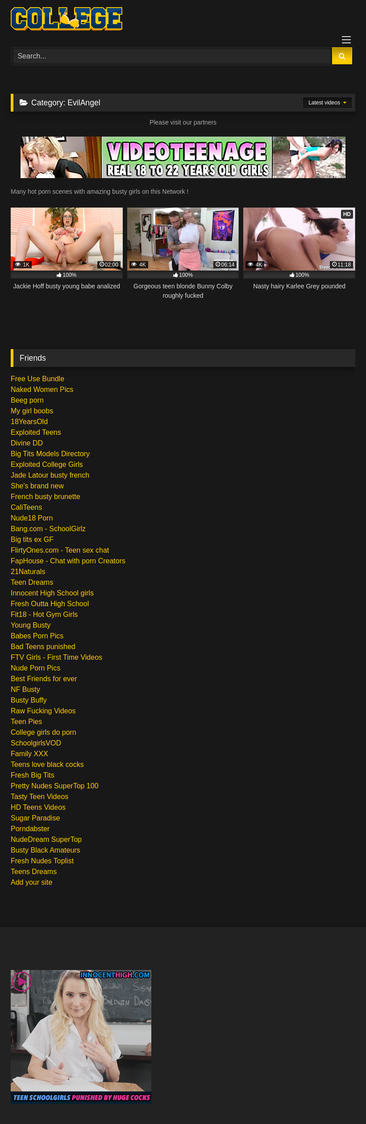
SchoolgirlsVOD (36, 743)
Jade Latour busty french (50, 475)
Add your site (31, 882)
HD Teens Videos (38, 807)
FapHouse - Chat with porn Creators (68, 561)
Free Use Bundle (37, 379)
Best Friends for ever (44, 679)
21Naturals (28, 571)
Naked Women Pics (42, 389)
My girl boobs (32, 411)
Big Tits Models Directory (50, 454)
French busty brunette (45, 496)
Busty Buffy (29, 700)
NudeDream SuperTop (46, 839)
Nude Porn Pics (35, 668)
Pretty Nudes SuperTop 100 (55, 786)
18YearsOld (29, 421)
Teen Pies (26, 721)
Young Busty (30, 625)
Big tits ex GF (32, 539)
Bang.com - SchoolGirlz (48, 529)
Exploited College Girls (47, 464)
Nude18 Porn (32, 518)
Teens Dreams (34, 871)
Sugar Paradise (35, 818)
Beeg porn (27, 400)
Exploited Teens (36, 432)
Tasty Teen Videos (39, 796)
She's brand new (37, 486)
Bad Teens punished (43, 646)
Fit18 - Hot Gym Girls (44, 614)
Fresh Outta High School (50, 604)
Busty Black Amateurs (45, 850)
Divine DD (27, 443)
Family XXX (29, 754)
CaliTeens (26, 507)
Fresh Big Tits (32, 775)
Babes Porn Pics (37, 636)
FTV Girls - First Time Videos (56, 657)
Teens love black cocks (47, 764)
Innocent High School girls (52, 593)
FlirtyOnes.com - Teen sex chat (60, 550)
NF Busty (25, 689)
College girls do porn (43, 732)
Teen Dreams (32, 582)
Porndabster (30, 829)
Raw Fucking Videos (43, 711)
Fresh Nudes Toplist (42, 861)
